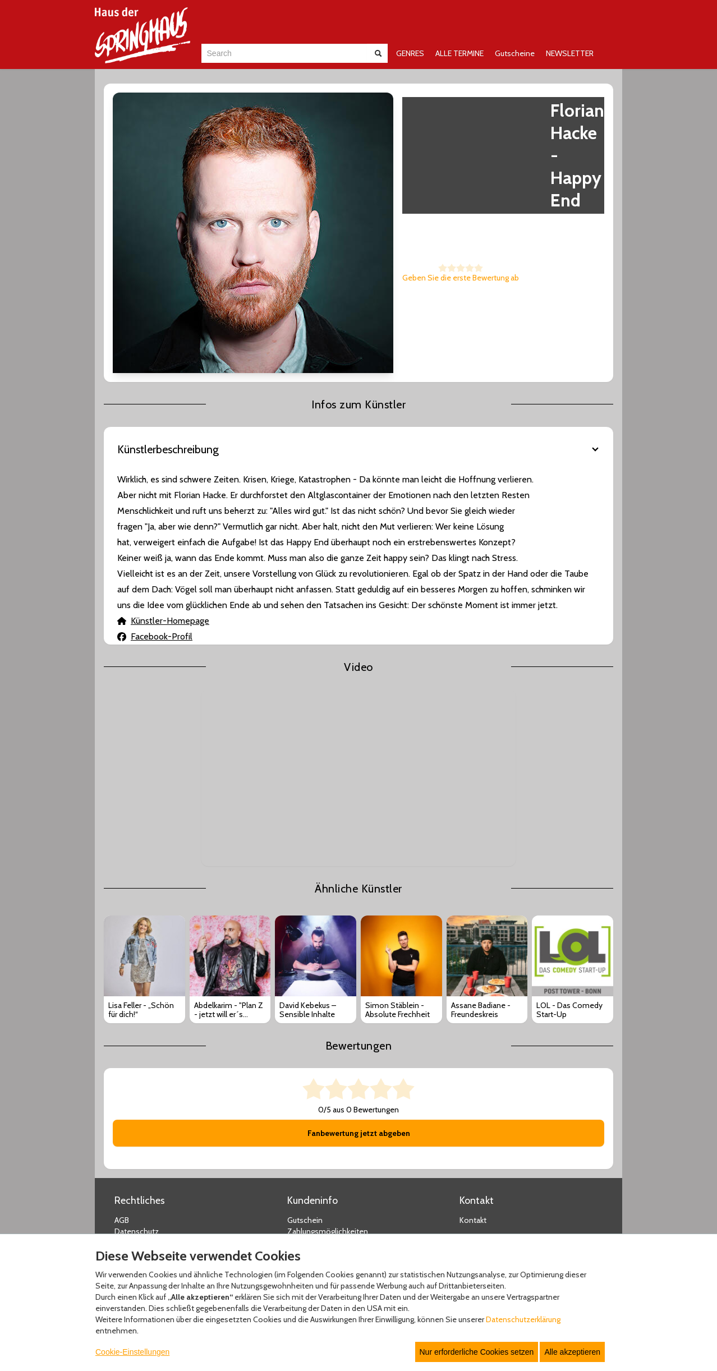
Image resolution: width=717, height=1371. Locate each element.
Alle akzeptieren (572, 1351)
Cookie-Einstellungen (132, 1352)
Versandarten (310, 1097)
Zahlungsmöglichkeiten (327, 1086)
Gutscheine (515, 53)
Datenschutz (136, 1086)
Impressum (134, 1097)
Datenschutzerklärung (523, 1319)
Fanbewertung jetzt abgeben (358, 988)
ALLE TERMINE (459, 53)
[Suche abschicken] (378, 53)
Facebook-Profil (154, 490)
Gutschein (305, 1075)
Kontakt (472, 1075)
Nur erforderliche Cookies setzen (477, 1351)
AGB (121, 1075)
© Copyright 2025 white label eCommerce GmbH (360, 1219)
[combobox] (284, 53)
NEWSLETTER (570, 53)
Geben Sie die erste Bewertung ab (314, 210)
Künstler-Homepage (163, 475)
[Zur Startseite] (142, 35)
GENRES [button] (410, 53)
